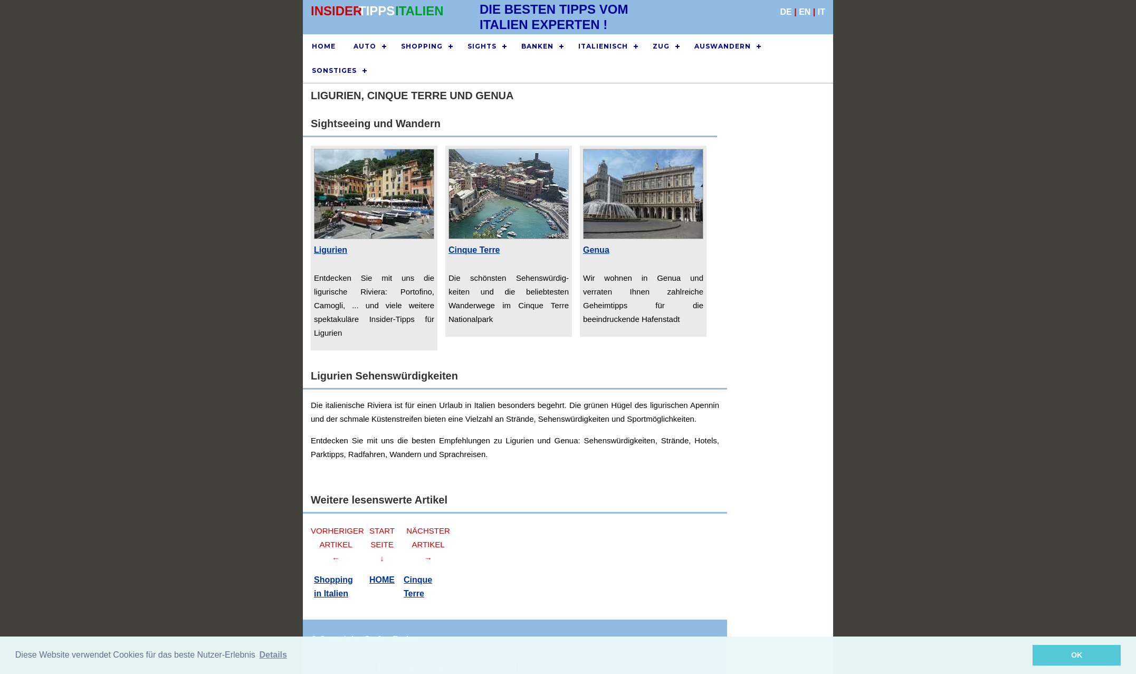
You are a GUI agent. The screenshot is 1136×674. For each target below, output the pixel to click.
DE (786, 11)
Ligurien (330, 249)
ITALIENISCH (603, 46)
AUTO (365, 46)
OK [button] (1077, 655)
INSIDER (336, 11)
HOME (324, 46)
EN (804, 11)
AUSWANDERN (722, 46)
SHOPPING (422, 46)
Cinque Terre (474, 249)
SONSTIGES (334, 70)
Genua (596, 249)
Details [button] (273, 654)
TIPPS (376, 11)
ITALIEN (419, 11)
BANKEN (537, 46)
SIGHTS (482, 46)
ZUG (661, 46)
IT (821, 11)
